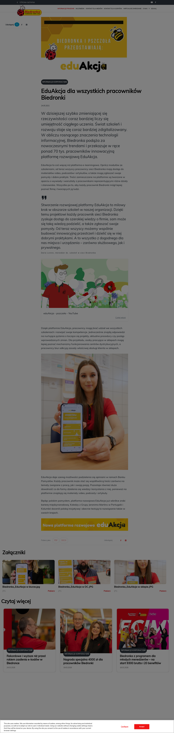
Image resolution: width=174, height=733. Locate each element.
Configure (124, 727)
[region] (87, 726)
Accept (141, 727)
